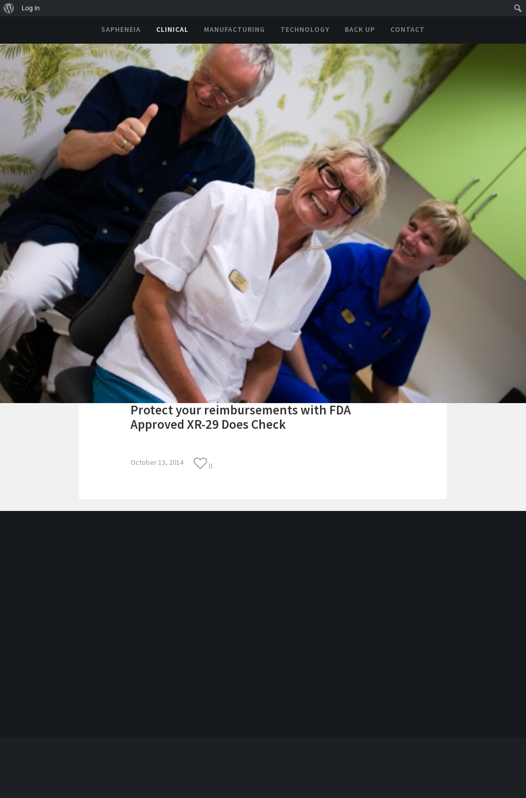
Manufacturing (234, 29)
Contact (407, 29)
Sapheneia (121, 29)
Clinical (172, 29)
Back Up (360, 29)
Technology (304, 29)
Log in (31, 8)
